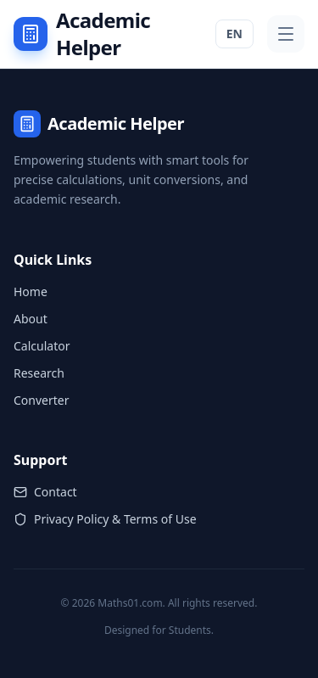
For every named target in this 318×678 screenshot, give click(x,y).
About (30, 319)
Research (39, 373)
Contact (45, 492)
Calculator (42, 346)
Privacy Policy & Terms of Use (105, 519)
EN (234, 33)
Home (30, 291)
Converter (42, 400)
